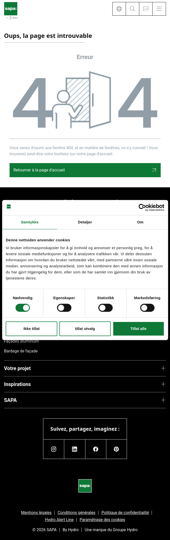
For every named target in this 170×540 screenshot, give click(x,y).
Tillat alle (138, 328)
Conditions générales (76, 512)
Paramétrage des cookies (102, 519)
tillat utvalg (85, 328)
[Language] (119, 9)
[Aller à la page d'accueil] (10, 11)
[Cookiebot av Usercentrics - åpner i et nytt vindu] (142, 207)
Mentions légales (36, 512)
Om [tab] (140, 222)
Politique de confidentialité (125, 512)
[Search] (132, 9)
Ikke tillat (31, 328)
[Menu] (159, 9)
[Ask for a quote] (145, 9)
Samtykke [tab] (30, 222)
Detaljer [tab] (85, 222)
